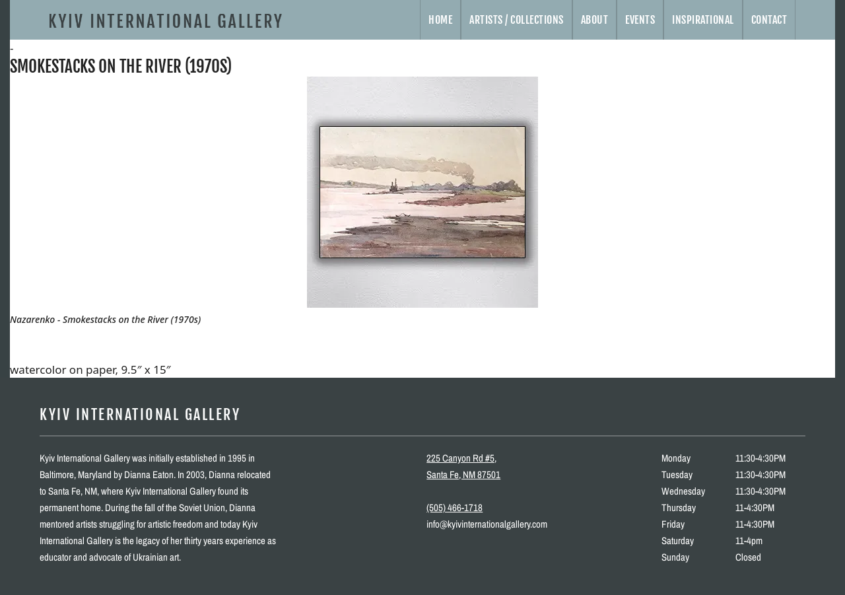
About (595, 19)
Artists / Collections (516, 19)
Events (640, 19)
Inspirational (703, 19)
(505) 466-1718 (454, 507)
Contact (769, 19)
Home (440, 19)
